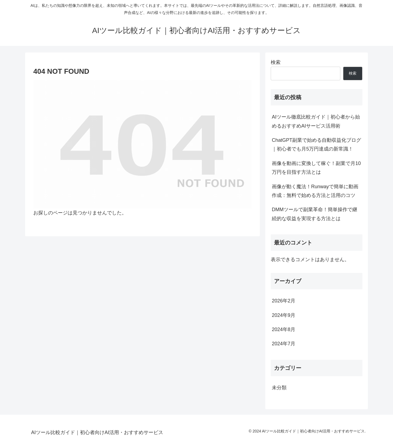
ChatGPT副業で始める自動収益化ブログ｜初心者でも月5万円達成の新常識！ (316, 144)
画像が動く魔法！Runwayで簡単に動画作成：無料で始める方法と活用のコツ (315, 191)
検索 (276, 62)
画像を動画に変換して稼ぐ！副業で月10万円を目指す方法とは (316, 168)
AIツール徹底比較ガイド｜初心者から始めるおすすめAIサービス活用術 (316, 121)
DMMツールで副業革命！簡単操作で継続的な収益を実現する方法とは (314, 214)
